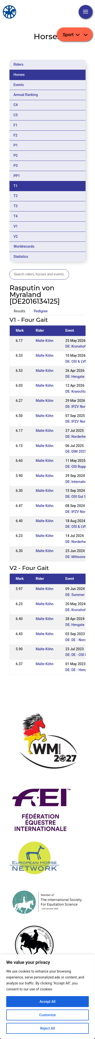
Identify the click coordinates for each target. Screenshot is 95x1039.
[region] (47, 996)
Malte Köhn (44, 341)
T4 (15, 216)
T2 (15, 196)
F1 (15, 125)
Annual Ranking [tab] (25, 95)
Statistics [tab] (20, 257)
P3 (15, 166)
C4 (15, 105)
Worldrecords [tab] (23, 246)
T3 (15, 206)
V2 (15, 236)
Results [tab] (19, 311)
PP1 (16, 176)
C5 (15, 115)
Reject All (47, 1028)
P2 (15, 155)
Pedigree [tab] (41, 311)
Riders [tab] (18, 64)
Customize (47, 1015)
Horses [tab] (19, 75)
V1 (15, 226)
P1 (15, 145)
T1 (15, 186)
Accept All (47, 1002)
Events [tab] (18, 85)
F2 (15, 135)
